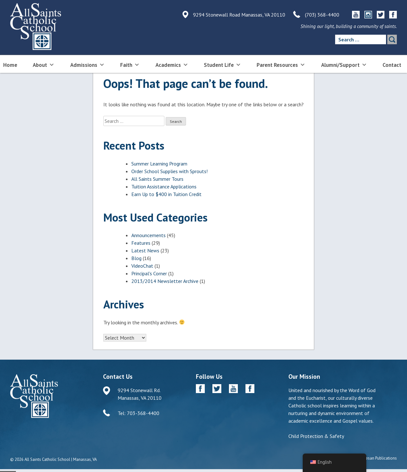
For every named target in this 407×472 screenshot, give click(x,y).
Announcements (148, 235)
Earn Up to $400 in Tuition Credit (166, 194)
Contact (392, 64)
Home (10, 64)
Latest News (145, 250)
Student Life (222, 64)
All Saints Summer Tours (157, 179)
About (43, 64)
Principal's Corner (149, 273)
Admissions (87, 64)
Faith (130, 64)
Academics (171, 64)
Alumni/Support (344, 64)
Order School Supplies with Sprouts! (169, 171)
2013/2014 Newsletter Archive (164, 281)
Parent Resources (281, 64)
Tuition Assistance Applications (164, 186)
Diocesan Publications (377, 458)
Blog (136, 258)
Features (140, 243)
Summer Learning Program (159, 163)
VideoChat (142, 266)
